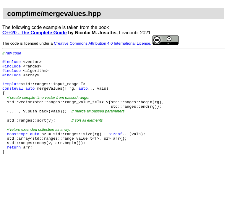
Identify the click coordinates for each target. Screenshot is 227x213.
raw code (13, 53)
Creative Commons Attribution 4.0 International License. (116, 43)
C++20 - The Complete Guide (34, 32)
